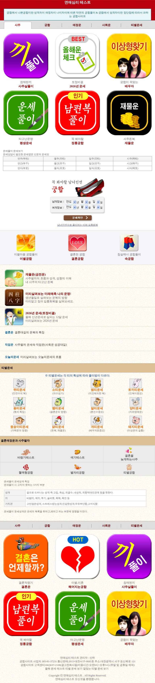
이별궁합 (26, 258)
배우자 (129, 86)
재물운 (129, 143)
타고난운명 (26, 138)
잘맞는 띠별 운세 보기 (96, 668)
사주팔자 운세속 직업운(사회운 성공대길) (36, 344)
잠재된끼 (25, 82)
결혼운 (25, 586)
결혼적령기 (26, 582)
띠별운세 (136, 25)
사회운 (106, 25)
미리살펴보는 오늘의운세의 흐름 (33, 357)
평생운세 (26, 143)
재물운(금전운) (35, 274)
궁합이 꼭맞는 (129, 82)
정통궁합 (77, 143)
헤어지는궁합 (77, 586)
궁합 (47, 25)
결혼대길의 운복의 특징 (24, 332)
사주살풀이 (26, 86)
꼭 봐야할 (77, 138)
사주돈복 (129, 138)
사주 (17, 525)
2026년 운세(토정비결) (40, 313)
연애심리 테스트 (77, 2)
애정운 (77, 25)
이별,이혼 (77, 582)
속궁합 (129, 258)
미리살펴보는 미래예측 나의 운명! (48, 293)
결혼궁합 (77, 258)
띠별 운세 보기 (74, 668)
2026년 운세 (78, 86)
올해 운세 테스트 (55, 668)
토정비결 (77, 82)
